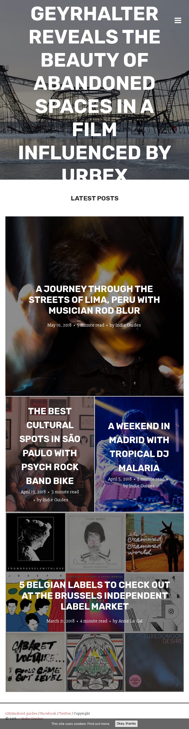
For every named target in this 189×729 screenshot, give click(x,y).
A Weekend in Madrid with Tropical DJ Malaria (139, 446)
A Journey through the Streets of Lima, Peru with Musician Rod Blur (94, 299)
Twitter (65, 714)
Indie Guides (128, 325)
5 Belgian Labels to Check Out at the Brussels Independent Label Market (94, 595)
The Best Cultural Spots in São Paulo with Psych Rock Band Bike (49, 446)
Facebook (48, 714)
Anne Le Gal (131, 620)
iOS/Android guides (21, 714)
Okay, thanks (126, 723)
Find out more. (98, 724)
